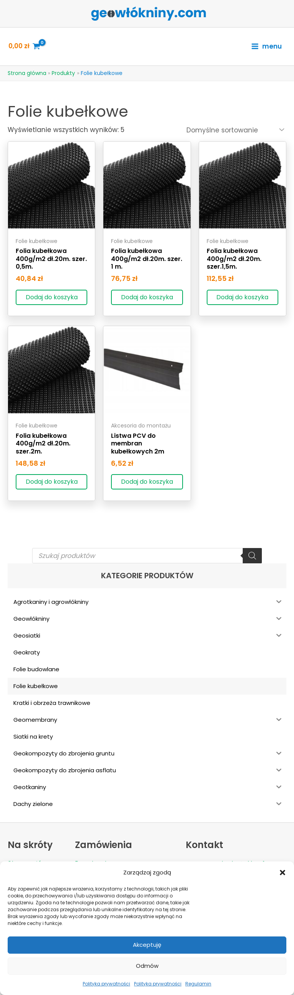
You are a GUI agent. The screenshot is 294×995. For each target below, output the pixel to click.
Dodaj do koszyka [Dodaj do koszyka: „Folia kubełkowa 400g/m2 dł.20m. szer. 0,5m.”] (52, 297)
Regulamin (198, 983)
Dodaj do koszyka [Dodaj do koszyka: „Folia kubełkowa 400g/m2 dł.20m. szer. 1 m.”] (147, 297)
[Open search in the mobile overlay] (147, 556)
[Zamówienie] (234, 130)
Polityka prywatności (106, 983)
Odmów (147, 966)
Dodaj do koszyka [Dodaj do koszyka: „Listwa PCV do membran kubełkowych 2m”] (147, 482)
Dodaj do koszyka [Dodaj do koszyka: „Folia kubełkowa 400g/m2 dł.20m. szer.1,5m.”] (242, 297)
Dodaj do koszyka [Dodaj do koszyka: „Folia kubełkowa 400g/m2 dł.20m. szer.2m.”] (52, 482)
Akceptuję (147, 945)
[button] (282, 872)
